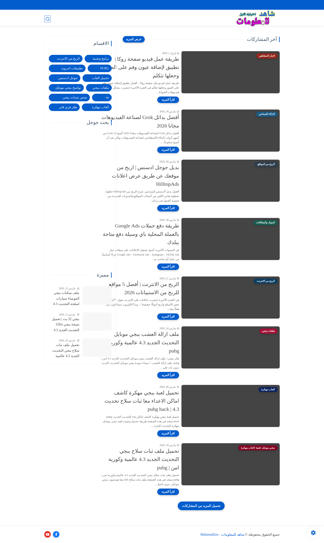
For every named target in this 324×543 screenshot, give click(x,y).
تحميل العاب (100, 78)
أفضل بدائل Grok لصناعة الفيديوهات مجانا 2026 (162, 121)
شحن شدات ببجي (75, 97)
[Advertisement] (80, 199)
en (107, 97)
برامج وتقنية (165, 19)
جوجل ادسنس (68, 78)
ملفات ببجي (100, 87)
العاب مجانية (114, 19)
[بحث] (47, 18)
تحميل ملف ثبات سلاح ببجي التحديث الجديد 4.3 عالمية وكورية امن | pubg (165, 459)
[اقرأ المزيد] (190, 100)
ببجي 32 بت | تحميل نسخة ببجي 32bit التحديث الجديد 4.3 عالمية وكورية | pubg (64, 325)
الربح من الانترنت (212, 19)
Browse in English (88, 18)
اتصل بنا (202, 4)
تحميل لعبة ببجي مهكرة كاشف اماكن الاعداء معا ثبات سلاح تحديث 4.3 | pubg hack (163, 401)
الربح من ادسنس (140, 19)
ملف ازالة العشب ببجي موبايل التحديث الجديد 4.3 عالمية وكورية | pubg (164, 342)
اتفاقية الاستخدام (224, 4)
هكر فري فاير (68, 107)
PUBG (104, 68)
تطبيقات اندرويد (72, 68)
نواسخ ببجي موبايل (68, 87)
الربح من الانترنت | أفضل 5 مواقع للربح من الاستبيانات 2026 (165, 288)
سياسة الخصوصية (267, 4)
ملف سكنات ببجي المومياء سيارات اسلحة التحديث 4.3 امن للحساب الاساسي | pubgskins (65, 299)
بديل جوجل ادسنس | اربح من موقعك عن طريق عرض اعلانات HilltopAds (167, 176)
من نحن (245, 4)
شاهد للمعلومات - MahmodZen (222, 534)
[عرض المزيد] (134, 39)
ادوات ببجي (186, 19)
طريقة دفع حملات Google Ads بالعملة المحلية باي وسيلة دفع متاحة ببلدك (163, 234)
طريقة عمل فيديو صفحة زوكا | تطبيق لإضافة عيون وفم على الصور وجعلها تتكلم (163, 67)
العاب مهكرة (100, 107)
